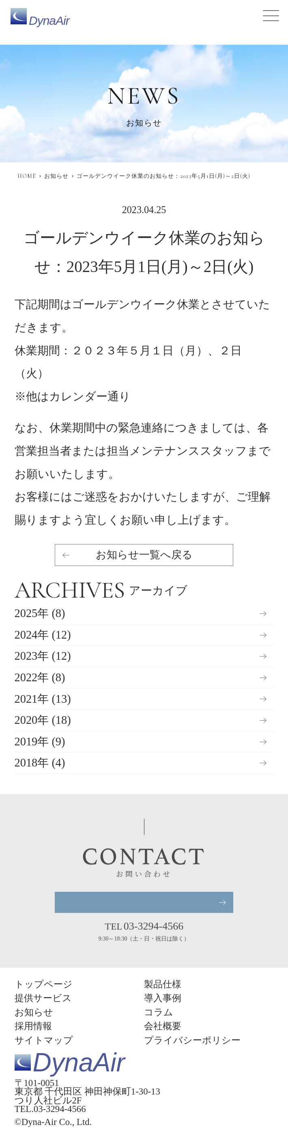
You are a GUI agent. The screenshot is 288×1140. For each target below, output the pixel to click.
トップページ (44, 984)
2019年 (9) (40, 742)
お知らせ (56, 176)
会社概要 (162, 1026)
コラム (158, 1012)
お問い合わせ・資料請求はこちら (144, 902)
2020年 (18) (43, 720)
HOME (26, 176)
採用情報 (33, 1026)
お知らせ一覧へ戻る (144, 555)
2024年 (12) (43, 635)
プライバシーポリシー (192, 1040)
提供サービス (43, 998)
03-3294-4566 (153, 927)
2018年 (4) (40, 763)
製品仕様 (162, 984)
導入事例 (162, 998)
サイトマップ (44, 1040)
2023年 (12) (43, 656)
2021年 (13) (43, 699)
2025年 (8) (40, 613)
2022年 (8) (40, 677)
